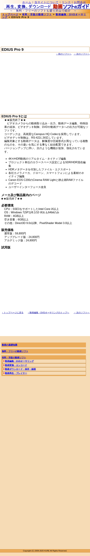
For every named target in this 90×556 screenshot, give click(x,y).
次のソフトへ (81, 54)
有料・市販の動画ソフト (37, 14)
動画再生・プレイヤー (16, 373)
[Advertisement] (44, 83)
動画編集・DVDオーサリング (19, 361)
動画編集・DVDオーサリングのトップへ (48, 312)
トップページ (10, 14)
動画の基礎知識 (9, 345)
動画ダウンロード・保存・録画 (20, 369)
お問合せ (80, 2)
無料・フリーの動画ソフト (15, 351)
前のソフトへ (63, 54)
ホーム (26, 2)
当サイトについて (46, 2)
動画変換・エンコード (16, 365)
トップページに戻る (12, 312)
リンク (66, 2)
